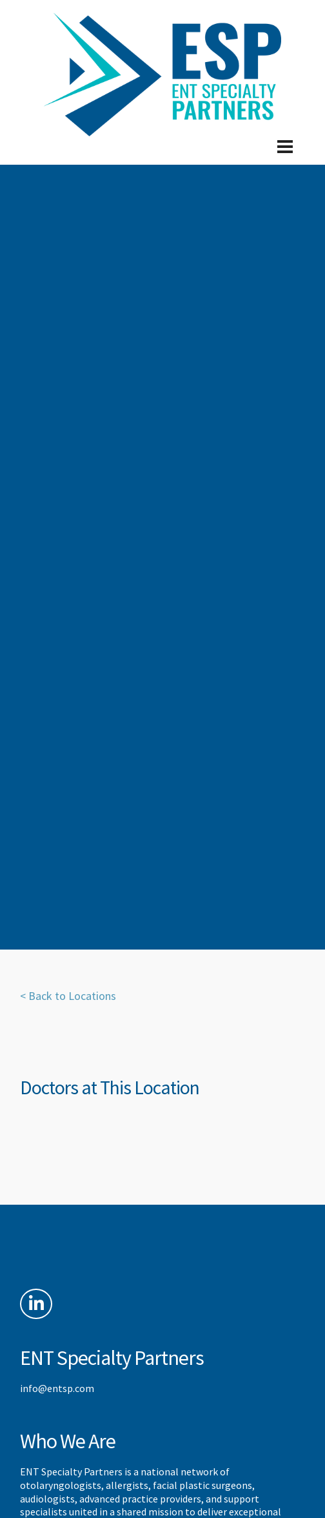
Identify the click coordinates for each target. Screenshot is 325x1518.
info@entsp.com (57, 1388)
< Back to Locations (68, 995)
